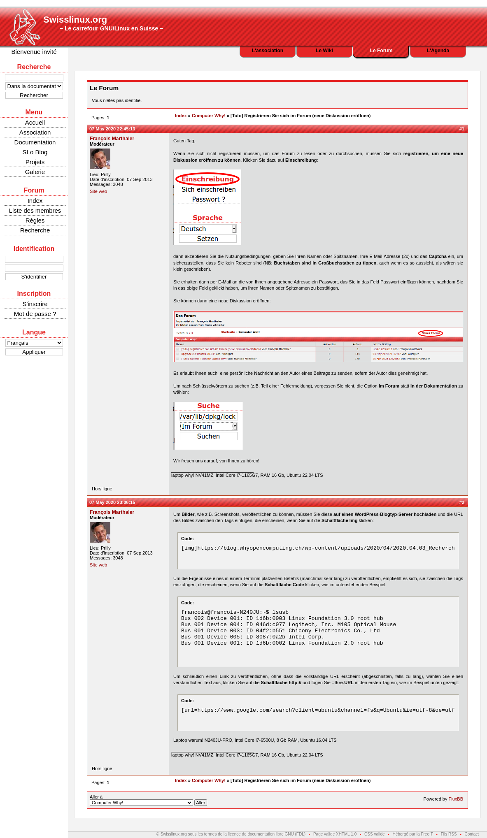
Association (35, 132)
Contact (472, 834)
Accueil (35, 122)
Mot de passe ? (35, 313)
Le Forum (381, 50)
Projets (35, 161)
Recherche (35, 230)
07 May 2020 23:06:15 (112, 502)
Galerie (35, 171)
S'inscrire (34, 303)
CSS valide (374, 834)
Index (35, 200)
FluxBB (456, 798)
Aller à (148, 800)
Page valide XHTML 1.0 (335, 834)
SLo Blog (35, 152)
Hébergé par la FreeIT (412, 834)
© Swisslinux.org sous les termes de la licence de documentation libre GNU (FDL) (231, 834)
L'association (267, 50)
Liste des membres (35, 210)
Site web (98, 191)
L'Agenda (438, 50)
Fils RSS (449, 834)
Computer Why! (209, 115)
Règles (35, 220)
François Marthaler (112, 139)
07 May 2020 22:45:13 (112, 128)
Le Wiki (324, 50)
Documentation (35, 142)
